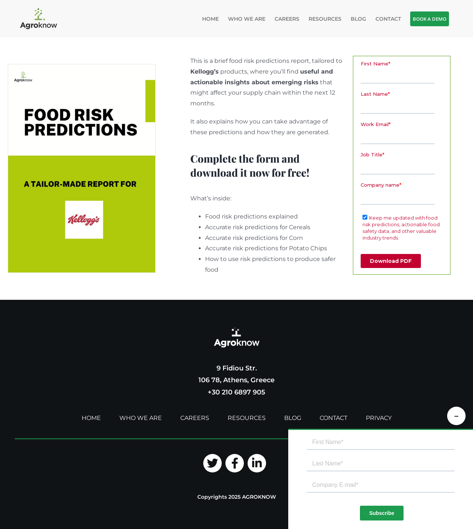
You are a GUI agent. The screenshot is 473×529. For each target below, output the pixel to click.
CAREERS (194, 417)
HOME (91, 417)
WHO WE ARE (140, 417)
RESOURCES (247, 417)
